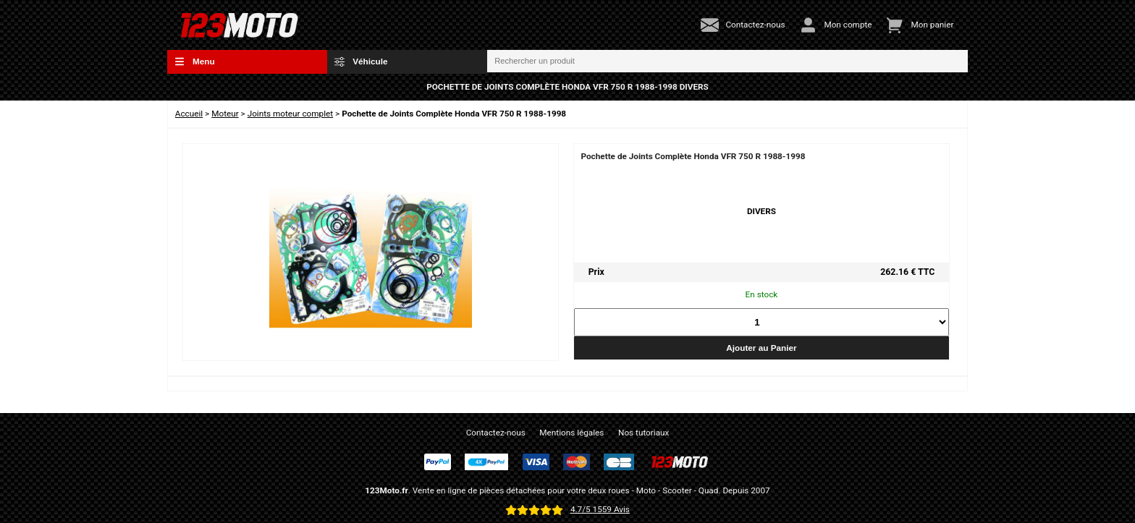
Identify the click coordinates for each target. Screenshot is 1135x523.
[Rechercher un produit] (727, 61)
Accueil (189, 114)
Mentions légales (571, 433)
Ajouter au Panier (761, 347)
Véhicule (361, 61)
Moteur (225, 114)
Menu (194, 61)
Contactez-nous (496, 433)
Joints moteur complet (291, 114)
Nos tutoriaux (643, 433)
